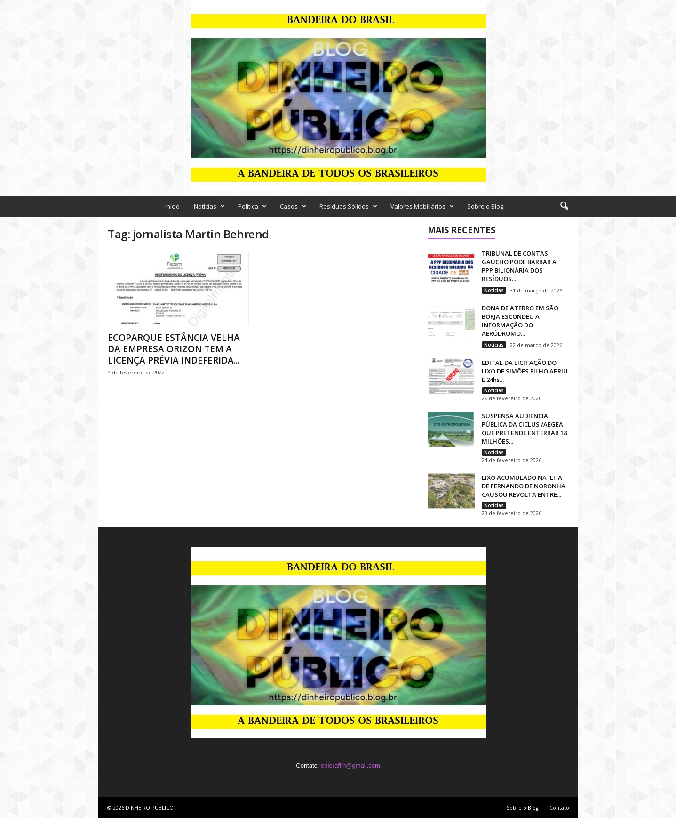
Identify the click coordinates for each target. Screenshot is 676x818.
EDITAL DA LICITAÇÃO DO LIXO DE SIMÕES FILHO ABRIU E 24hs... (525, 371)
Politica (252, 206)
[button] (564, 206)
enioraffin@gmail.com (350, 765)
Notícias (209, 206)
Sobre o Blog (485, 206)
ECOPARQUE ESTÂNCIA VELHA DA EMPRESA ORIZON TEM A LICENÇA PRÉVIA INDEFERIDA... (174, 349)
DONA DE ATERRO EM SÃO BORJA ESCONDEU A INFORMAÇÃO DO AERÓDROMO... (520, 321)
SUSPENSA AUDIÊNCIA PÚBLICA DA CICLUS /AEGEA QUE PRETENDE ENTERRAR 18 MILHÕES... (524, 428)
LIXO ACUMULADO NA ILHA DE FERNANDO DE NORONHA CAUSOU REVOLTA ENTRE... (523, 486)
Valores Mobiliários (422, 206)
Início (172, 206)
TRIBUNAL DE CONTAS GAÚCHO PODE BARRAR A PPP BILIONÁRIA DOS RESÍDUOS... (519, 266)
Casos (293, 206)
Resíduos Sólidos (348, 206)
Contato (559, 807)
